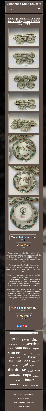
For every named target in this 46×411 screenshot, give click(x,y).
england (36, 349)
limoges (32, 356)
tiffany (33, 365)
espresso (23, 348)
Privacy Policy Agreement (24, 402)
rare (22, 344)
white (10, 349)
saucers (14, 352)
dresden (30, 354)
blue (34, 339)
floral (30, 371)
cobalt (18, 361)
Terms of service (23, 406)
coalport (17, 380)
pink (25, 354)
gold (15, 339)
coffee (25, 339)
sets (11, 360)
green (12, 357)
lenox (38, 354)
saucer (15, 384)
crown (24, 358)
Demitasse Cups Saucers (23, 394)
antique (14, 375)
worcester (12, 344)
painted (35, 361)
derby (15, 365)
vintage (29, 379)
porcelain (32, 343)
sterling (25, 385)
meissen (36, 376)
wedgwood (34, 385)
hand (37, 371)
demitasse (17, 369)
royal (24, 365)
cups (27, 375)
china (27, 360)
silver (18, 357)
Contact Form (23, 398)
